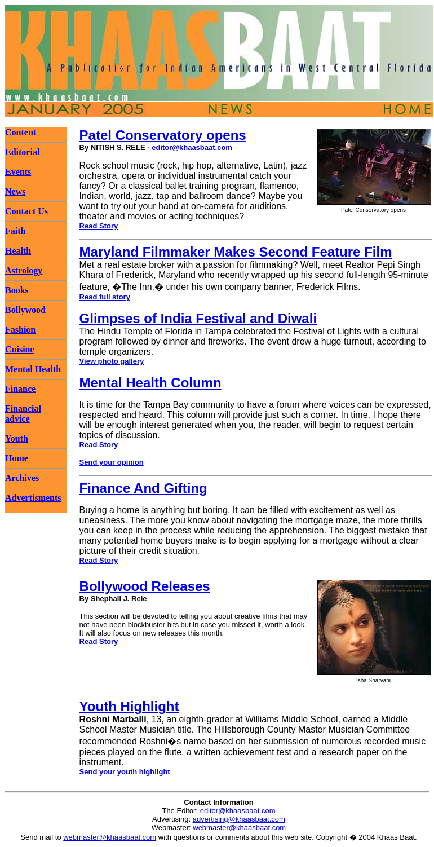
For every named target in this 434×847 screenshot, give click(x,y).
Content (20, 132)
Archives (22, 478)
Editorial (22, 152)
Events (18, 172)
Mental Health (33, 369)
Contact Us (26, 211)
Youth (16, 438)
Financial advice (23, 414)
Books (17, 290)
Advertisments (33, 497)
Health (18, 250)
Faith (15, 231)
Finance (20, 389)
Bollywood (25, 310)
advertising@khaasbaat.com (239, 819)
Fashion (20, 329)
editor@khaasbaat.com (192, 147)
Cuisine (19, 349)
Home (16, 458)
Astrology (23, 270)
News (15, 191)
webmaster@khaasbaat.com (239, 827)
